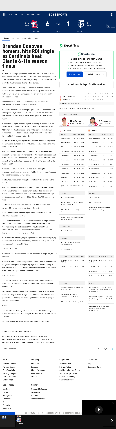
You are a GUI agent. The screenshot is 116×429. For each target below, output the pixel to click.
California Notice (66, 380)
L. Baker (66, 151)
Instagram (7, 395)
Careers (34, 367)
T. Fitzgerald (93, 173)
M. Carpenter (65, 160)
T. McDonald (93, 276)
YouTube (6, 389)
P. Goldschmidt (65, 147)
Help (89, 364)
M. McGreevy (65, 260)
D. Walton (94, 155)
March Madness (9, 376)
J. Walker (63, 169)
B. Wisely (92, 177)
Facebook (7, 399)
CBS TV (34, 376)
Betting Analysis (10, 373)
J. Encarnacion (93, 147)
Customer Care (94, 367)
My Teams (35, 395)
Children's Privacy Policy (69, 370)
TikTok (5, 392)
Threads (6, 405)
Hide (7, 417)
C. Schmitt (94, 164)
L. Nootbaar (64, 155)
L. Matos (93, 142)
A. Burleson (64, 142)
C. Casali (92, 182)
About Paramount (38, 370)
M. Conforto (93, 169)
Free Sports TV (9, 370)
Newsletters (36, 392)
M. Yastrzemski (94, 138)
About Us (35, 364)
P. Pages (63, 177)
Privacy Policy (65, 367)
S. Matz (63, 266)
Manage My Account (39, 389)
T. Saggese (64, 173)
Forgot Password (38, 399)
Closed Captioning (67, 376)
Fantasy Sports (9, 367)
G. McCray (92, 186)
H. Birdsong (93, 260)
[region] (99, 410)
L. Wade (91, 151)
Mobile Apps (8, 380)
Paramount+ (36, 373)
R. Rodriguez (93, 271)
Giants (65, 100)
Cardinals (66, 96)
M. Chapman (93, 160)
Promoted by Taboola (106, 349)
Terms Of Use (65, 364)
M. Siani (64, 164)
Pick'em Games (9, 364)
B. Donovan (64, 138)
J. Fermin (64, 182)
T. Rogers (92, 266)
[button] (99, 410)
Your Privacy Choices (68, 373)
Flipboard (7, 408)
